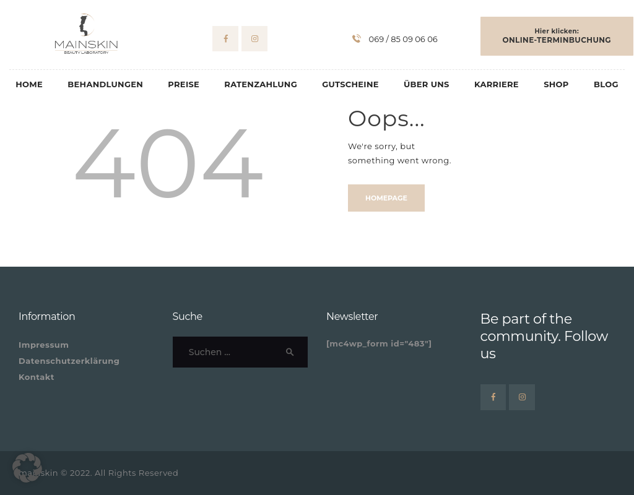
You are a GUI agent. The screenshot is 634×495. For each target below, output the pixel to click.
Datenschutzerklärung (69, 361)
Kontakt (36, 377)
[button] (27, 468)
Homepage (386, 198)
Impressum (44, 345)
